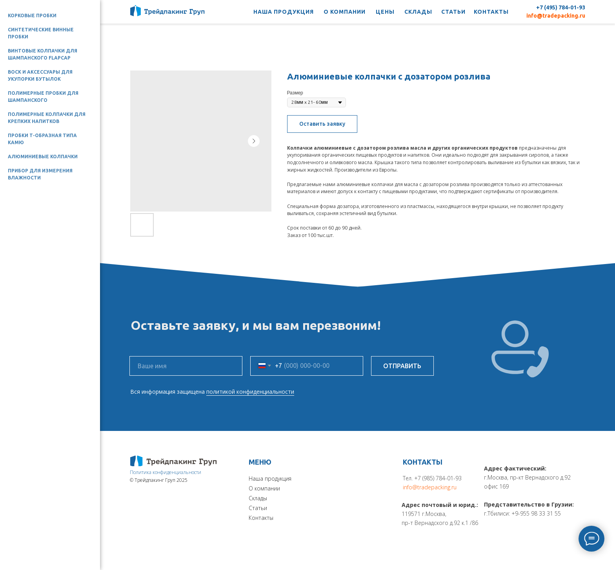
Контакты (261, 517)
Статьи (258, 508)
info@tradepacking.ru (555, 16)
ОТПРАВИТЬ (402, 365)
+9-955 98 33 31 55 (536, 513)
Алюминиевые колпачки (43, 156)
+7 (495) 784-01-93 (560, 7)
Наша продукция (270, 478)
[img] (173, 461)
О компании (264, 488)
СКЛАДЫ (418, 12)
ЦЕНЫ (385, 12)
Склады (258, 498)
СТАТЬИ (453, 12)
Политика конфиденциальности (165, 472)
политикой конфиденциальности (250, 391)
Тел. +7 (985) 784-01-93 (432, 478)
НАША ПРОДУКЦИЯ (283, 12)
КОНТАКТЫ (491, 12)
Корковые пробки (32, 15)
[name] (185, 366)
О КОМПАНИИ (345, 12)
